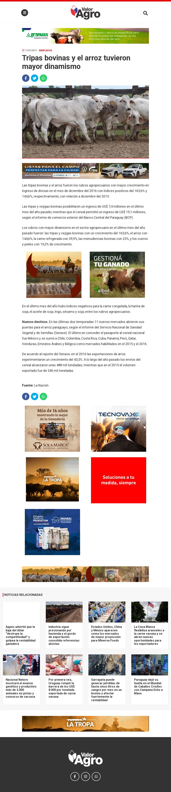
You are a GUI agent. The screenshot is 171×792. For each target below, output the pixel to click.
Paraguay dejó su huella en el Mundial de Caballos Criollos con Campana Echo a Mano (148, 686)
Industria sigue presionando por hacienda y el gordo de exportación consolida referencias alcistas (64, 635)
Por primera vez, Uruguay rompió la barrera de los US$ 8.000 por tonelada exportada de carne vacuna (62, 688)
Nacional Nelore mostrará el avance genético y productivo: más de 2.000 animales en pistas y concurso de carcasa (21, 688)
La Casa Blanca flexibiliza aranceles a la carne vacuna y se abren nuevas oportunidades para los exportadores (149, 635)
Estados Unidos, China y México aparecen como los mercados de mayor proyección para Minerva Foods (106, 633)
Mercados (45, 50)
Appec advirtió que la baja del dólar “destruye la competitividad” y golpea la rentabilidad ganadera (20, 635)
